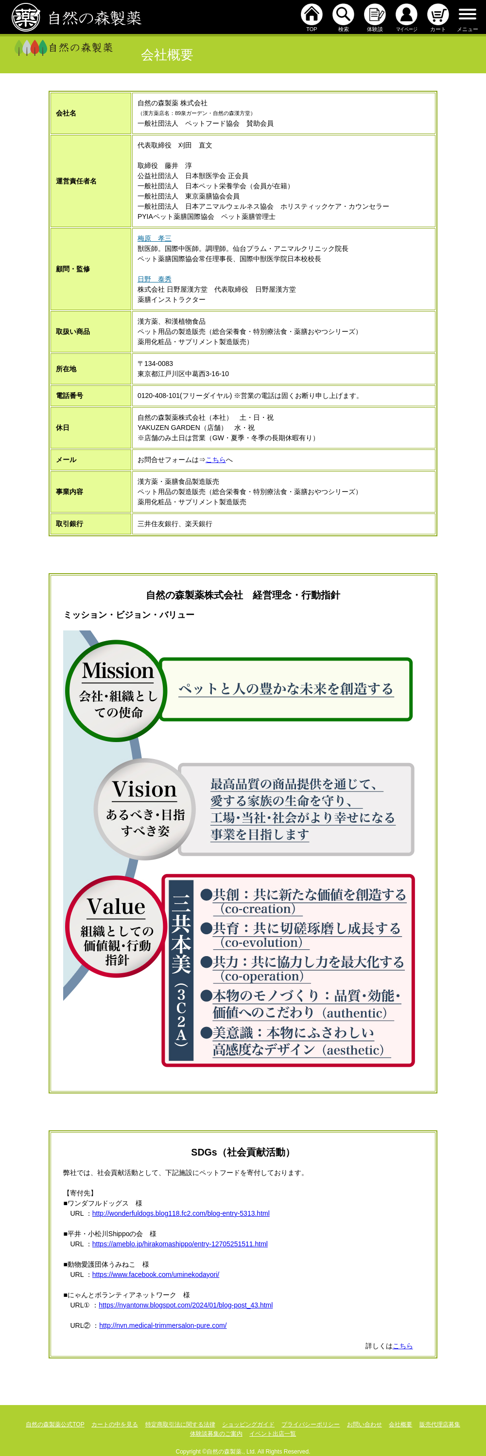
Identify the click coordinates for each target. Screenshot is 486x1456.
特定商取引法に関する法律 (180, 1424)
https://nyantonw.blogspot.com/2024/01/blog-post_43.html (186, 1305)
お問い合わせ (364, 1424)
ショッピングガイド (248, 1424)
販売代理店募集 (439, 1424)
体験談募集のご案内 (216, 1433)
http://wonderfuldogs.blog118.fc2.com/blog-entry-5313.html (181, 1213)
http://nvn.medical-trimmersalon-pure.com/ (162, 1325)
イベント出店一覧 (272, 1433)
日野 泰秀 (155, 279)
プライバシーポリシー (310, 1424)
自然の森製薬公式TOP (55, 1424)
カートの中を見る (114, 1424)
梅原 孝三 (155, 238)
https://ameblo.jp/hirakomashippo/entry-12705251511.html (180, 1244)
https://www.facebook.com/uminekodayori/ (155, 1274)
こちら (216, 459)
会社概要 (400, 1424)
